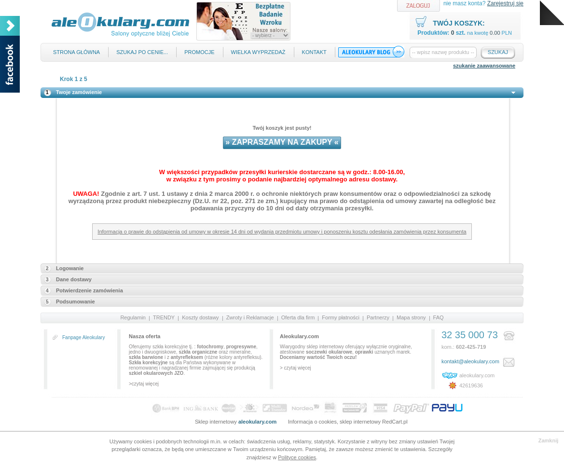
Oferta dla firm (298, 317)
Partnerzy (378, 317)
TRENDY (164, 317)
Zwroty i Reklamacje (250, 317)
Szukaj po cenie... (142, 52)
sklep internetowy (360, 422)
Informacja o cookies (312, 422)
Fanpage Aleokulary (83, 337)
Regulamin (133, 317)
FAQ (438, 317)
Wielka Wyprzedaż (258, 52)
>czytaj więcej (144, 383)
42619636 (471, 385)
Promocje (199, 52)
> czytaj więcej (295, 368)
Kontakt (314, 52)
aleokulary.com (477, 375)
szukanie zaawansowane (484, 66)
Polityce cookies (297, 457)
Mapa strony (411, 317)
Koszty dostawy (200, 317)
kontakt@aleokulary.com (470, 361)
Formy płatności (340, 317)
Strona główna (76, 52)
